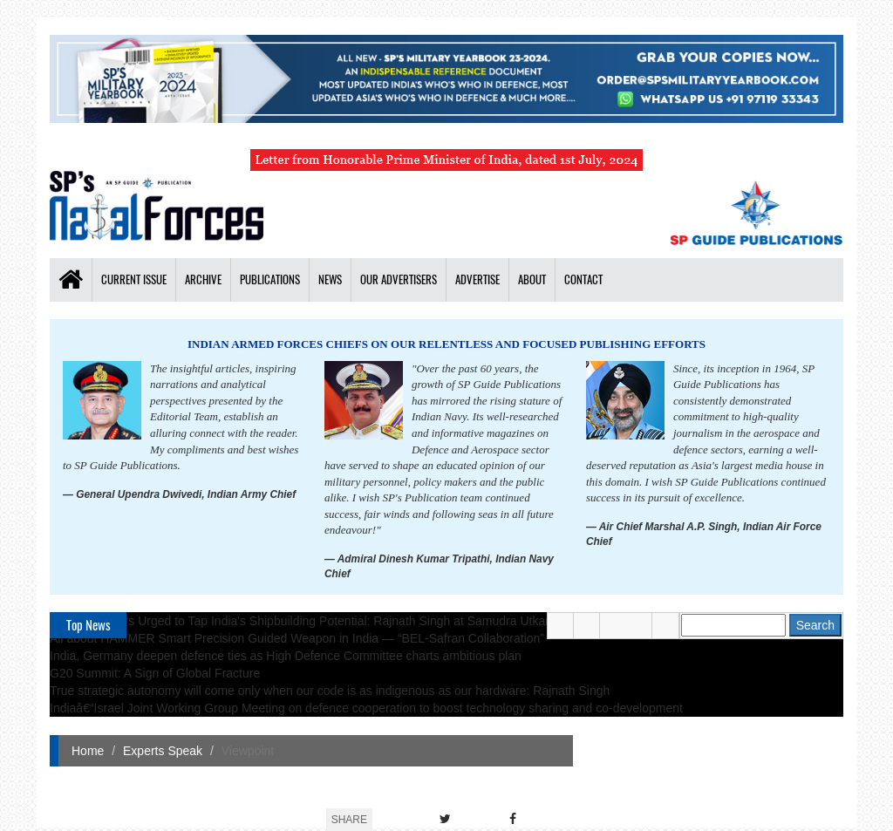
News (330, 279)
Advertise (477, 279)
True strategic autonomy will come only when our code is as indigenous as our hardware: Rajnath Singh (330, 691)
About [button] (532, 279)
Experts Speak (162, 751)
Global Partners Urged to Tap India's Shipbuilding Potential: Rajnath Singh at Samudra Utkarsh (306, 621)
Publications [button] (270, 279)
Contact (583, 279)
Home (88, 751)
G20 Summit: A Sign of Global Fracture (155, 673)
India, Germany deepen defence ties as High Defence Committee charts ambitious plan (285, 656)
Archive (203, 279)
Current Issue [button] (134, 279)
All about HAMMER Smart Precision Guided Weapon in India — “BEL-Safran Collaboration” (297, 638)
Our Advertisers (398, 279)
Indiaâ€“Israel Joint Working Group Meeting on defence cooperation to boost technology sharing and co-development (366, 708)
